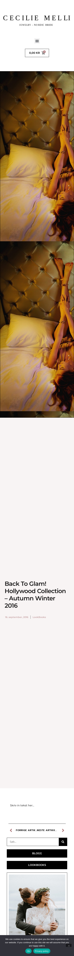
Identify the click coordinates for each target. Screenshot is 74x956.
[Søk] (63, 842)
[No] (69, 945)
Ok (28, 951)
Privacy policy (42, 951)
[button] (37, 41)
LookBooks (39, 617)
